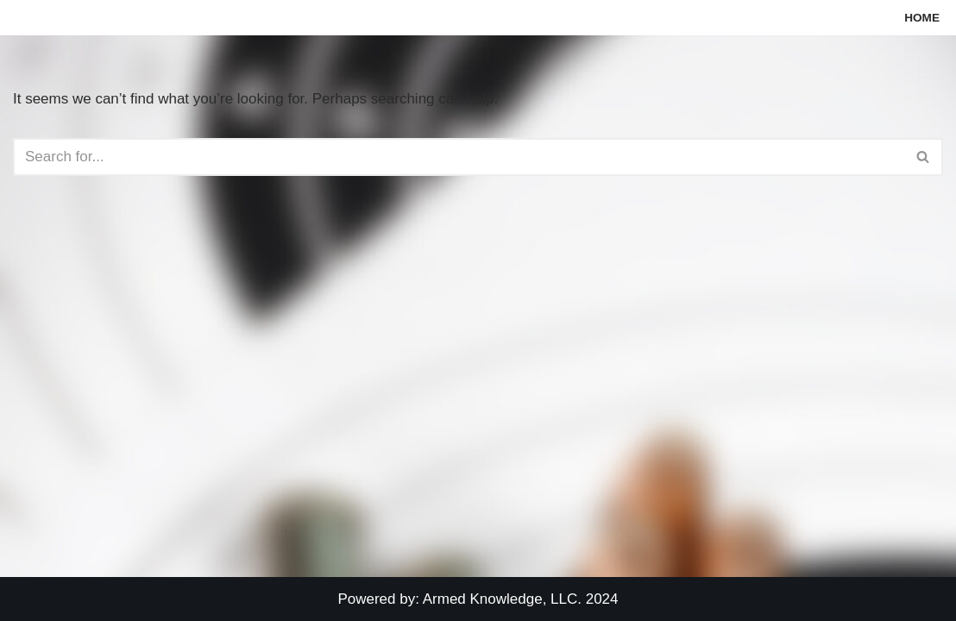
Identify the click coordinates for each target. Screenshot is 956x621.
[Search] (458, 157)
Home (922, 17)
